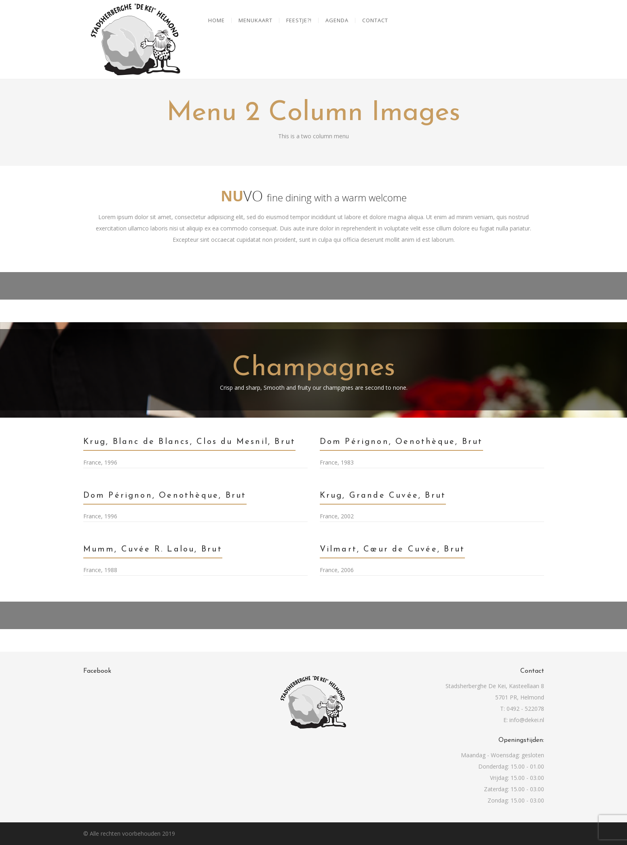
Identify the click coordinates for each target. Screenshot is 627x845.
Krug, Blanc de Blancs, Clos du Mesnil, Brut (189, 442)
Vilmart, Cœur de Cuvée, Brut (392, 549)
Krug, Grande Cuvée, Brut (383, 496)
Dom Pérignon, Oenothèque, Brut (401, 442)
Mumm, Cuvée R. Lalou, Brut (152, 549)
